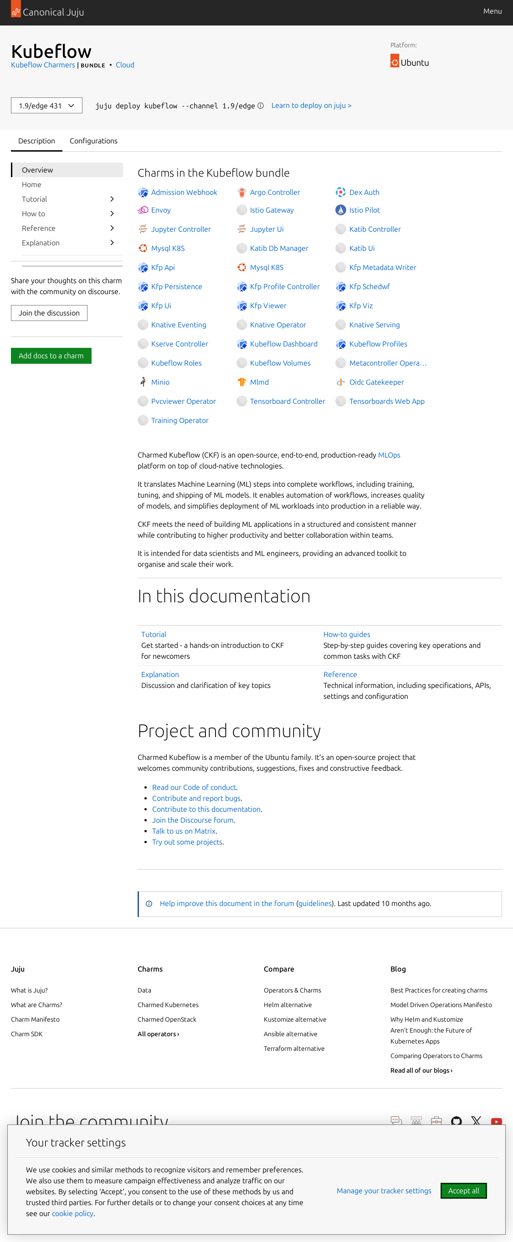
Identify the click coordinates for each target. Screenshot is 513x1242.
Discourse (416, 1121)
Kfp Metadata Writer (382, 267)
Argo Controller (275, 192)
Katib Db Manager (279, 248)
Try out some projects (187, 842)
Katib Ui (362, 248)
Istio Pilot (364, 210)
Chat (396, 1121)
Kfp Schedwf (369, 286)
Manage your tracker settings (384, 1190)
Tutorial (34, 199)
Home (31, 184)
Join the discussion (49, 313)
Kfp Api (163, 267)
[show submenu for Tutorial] (112, 199)
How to (33, 213)
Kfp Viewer (268, 305)
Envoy (161, 210)
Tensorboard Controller (287, 401)
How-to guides (346, 634)
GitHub (456, 1121)
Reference (39, 228)
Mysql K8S (168, 248)
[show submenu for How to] (112, 213)
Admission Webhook (184, 192)
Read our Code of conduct (194, 787)
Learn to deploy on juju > (312, 105)
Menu (492, 11)
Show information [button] (260, 105)
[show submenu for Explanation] (112, 242)
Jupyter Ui (267, 229)
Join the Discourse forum (193, 820)
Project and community (229, 730)
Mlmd (259, 382)
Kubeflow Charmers (43, 65)
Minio (160, 382)
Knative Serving (374, 325)
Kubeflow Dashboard (284, 344)
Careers (436, 1121)
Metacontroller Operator (388, 363)
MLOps (389, 455)
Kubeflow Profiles (378, 344)
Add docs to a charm (51, 355)
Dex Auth (364, 192)
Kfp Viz (361, 305)
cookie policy (72, 1213)
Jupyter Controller (181, 229)
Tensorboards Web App (387, 401)
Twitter (476, 1121)
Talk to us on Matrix (183, 831)
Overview (37, 170)
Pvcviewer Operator (183, 401)
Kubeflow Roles (176, 363)
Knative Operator (278, 325)
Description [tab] (36, 141)
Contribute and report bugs (196, 798)
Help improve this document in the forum (227, 903)
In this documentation (224, 595)
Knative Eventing (178, 325)
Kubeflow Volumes (280, 363)
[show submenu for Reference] (112, 228)
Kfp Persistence (176, 286)
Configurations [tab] (94, 141)
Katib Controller (375, 229)
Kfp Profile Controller (285, 286)
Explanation (41, 243)
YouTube (496, 1121)
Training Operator (180, 420)
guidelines (315, 903)
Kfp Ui (161, 305)
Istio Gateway (272, 210)
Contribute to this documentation (206, 809)
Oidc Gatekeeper (376, 382)
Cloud (125, 65)
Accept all (463, 1190)
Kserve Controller (179, 344)
